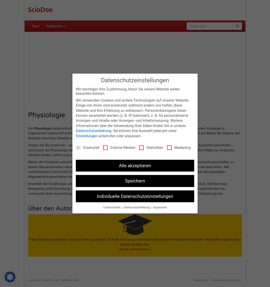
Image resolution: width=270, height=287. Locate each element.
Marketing (179, 147)
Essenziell (87, 147)
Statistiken (151, 147)
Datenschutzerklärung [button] (137, 207)
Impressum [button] (160, 207)
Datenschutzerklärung (93, 131)
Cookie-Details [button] (112, 207)
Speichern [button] (135, 181)
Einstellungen (87, 136)
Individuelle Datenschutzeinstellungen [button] (135, 196)
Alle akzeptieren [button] (135, 165)
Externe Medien (119, 147)
